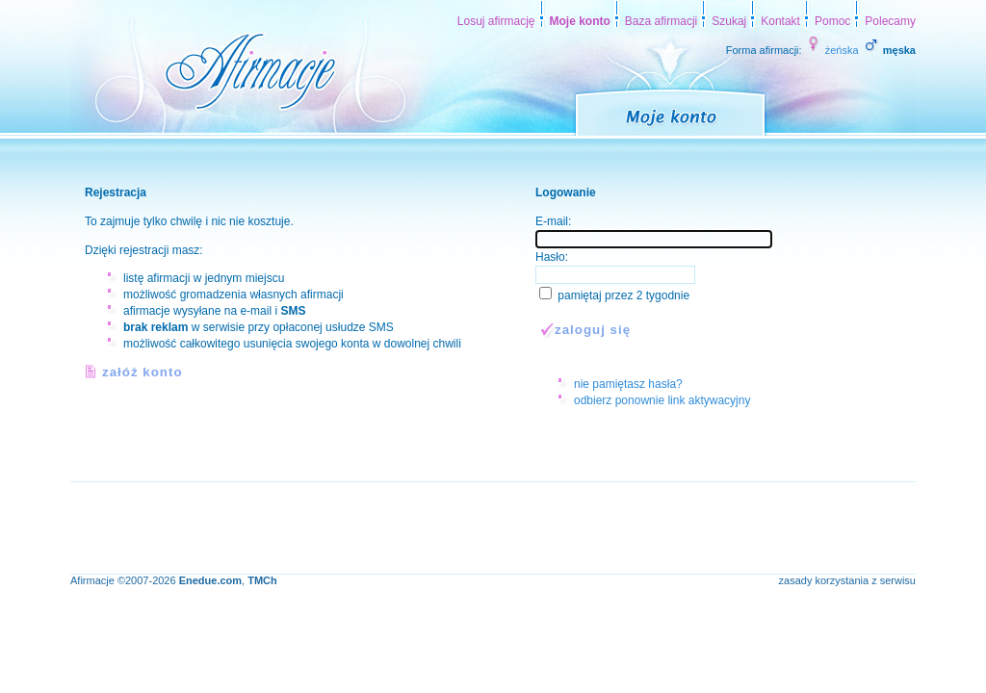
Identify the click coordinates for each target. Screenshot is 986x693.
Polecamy (890, 21)
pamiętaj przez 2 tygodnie (623, 295)
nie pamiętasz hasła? (628, 384)
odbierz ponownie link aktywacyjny (662, 400)
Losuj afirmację (496, 21)
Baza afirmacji (661, 21)
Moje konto (580, 21)
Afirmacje (92, 580)
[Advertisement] (420, 525)
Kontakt (780, 21)
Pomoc (832, 21)
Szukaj (729, 21)
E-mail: (553, 221)
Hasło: (551, 257)
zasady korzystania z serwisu (847, 580)
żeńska (832, 50)
